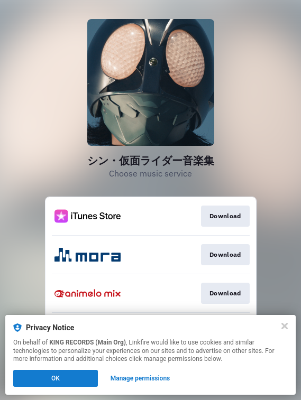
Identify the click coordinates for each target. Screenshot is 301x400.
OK (55, 378)
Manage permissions (140, 378)
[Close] (284, 326)
